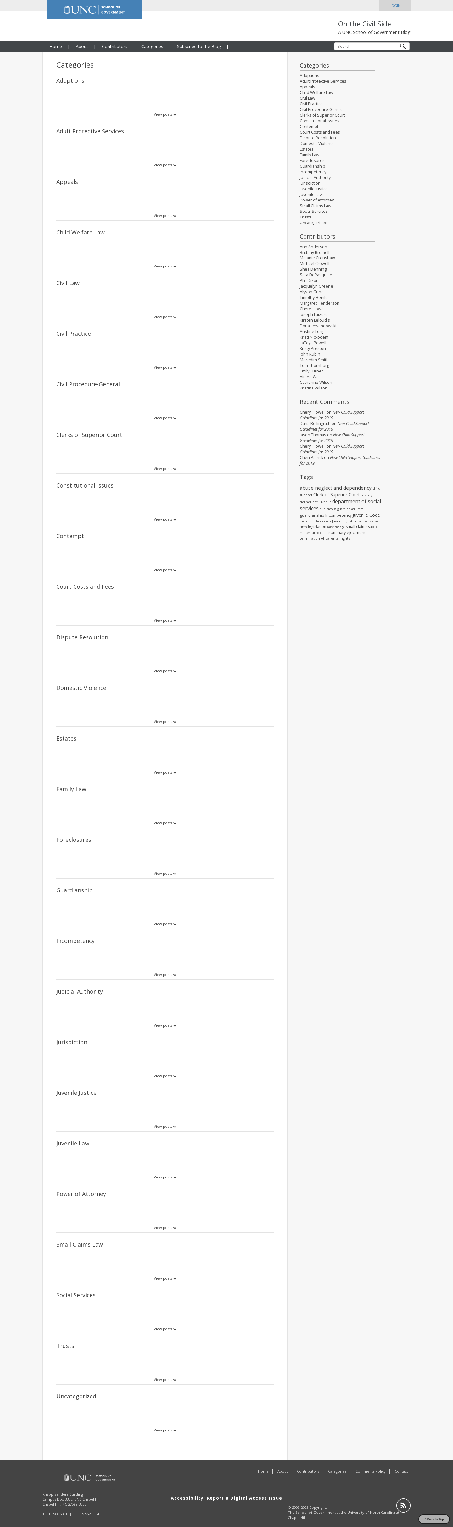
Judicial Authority (79, 991)
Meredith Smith (314, 359)
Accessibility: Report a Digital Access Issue (226, 1489)
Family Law (71, 789)
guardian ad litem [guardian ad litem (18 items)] (350, 509)
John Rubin (310, 354)
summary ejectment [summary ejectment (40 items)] (347, 532)
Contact (401, 1462)
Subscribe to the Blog (199, 46)
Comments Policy (370, 1462)
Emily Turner (311, 371)
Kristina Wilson (313, 388)
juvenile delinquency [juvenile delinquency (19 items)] (315, 521)
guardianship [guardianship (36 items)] (312, 515)
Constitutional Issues (85, 485)
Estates (66, 738)
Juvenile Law (72, 1143)
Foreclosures (73, 839)
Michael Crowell (314, 263)
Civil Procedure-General (88, 384)
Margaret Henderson (319, 303)
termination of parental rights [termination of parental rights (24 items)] (325, 538)
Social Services (76, 1295)
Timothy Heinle (314, 297)
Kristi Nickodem (314, 337)
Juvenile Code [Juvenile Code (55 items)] (366, 515)
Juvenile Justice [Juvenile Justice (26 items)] (344, 521)
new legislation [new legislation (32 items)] (313, 526)
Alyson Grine (312, 292)
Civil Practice (73, 333)
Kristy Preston (313, 348)
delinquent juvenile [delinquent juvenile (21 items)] (315, 502)
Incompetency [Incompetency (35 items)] (338, 515)
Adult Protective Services (90, 131)
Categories (152, 46)
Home (55, 46)
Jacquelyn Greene (316, 286)
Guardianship (74, 890)
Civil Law (68, 283)
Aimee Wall (310, 376)
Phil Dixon (309, 280)
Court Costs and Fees (85, 586)
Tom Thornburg (314, 365)
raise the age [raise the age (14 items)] (336, 527)
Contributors (114, 46)
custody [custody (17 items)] (366, 495)
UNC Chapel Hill (87, 1490)
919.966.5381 (57, 1505)
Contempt (70, 536)
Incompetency (75, 941)
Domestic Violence (81, 688)
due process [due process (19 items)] (328, 509)
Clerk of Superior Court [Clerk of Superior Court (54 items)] (336, 495)
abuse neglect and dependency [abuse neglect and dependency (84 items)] (336, 487)
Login (394, 5)
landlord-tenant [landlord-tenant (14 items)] (369, 521)
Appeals (67, 181)
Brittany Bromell (314, 252)
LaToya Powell (313, 342)
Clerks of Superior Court (89, 434)
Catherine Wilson (316, 382)
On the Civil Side (364, 23)
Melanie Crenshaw (317, 258)
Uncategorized (76, 1396)
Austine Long (312, 331)
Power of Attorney (81, 1194)
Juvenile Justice (76, 1092)
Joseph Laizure (314, 314)
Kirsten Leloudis (315, 320)
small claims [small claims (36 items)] (356, 526)
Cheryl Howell (313, 308)
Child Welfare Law (80, 232)
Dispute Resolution (82, 637)
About (82, 46)
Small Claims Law (79, 1244)
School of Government (315, 1503)
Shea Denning (313, 269)
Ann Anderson (313, 247)
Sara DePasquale (316, 275)
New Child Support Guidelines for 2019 (332, 415)
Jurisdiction (71, 1042)
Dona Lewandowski (318, 325)
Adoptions (70, 80)
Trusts (65, 1345)
